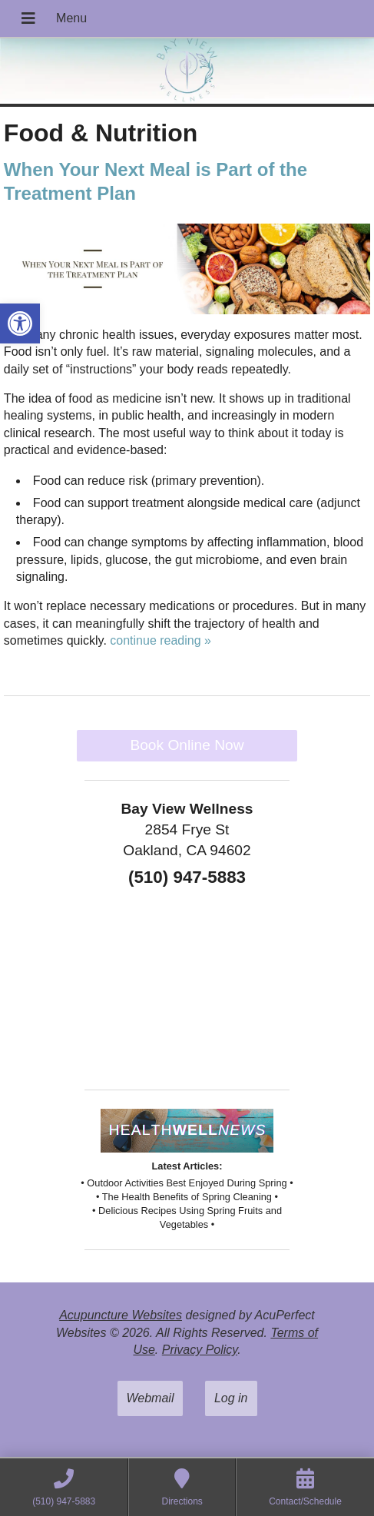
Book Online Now (186, 745)
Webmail (150, 1398)
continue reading (160, 640)
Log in (231, 1398)
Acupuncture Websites (120, 1315)
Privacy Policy (199, 1349)
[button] (20, 323)
